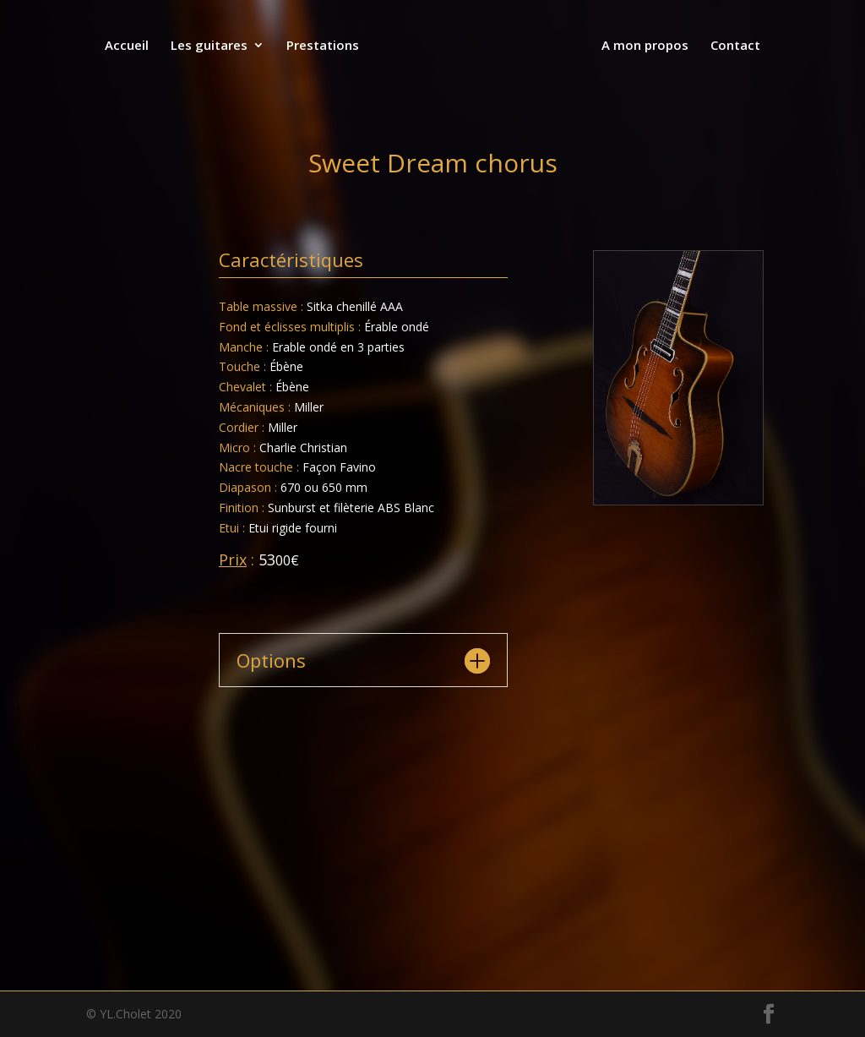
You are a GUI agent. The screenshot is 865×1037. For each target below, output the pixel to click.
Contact (734, 46)
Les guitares (210, 46)
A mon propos (643, 46)
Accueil (128, 46)
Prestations (324, 46)
